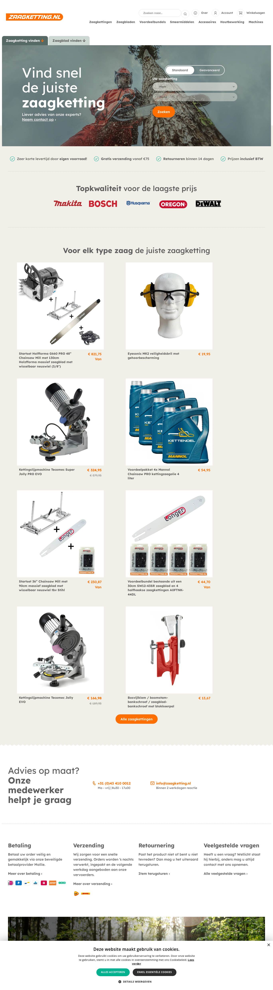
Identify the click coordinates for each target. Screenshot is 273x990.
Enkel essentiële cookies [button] (154, 972)
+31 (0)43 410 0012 (114, 526)
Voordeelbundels (153, 22)
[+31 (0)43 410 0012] (94, 525)
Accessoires (208, 22)
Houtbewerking (233, 22)
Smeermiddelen (183, 22)
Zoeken (163, 113)
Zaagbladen (126, 22)
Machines (257, 22)
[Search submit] (185, 13)
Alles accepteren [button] (113, 972)
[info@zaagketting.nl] (152, 525)
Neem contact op (38, 119)
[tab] (25, 40)
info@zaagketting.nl (173, 526)
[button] (136, 981)
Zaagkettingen (101, 22)
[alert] (136, 965)
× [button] (268, 945)
